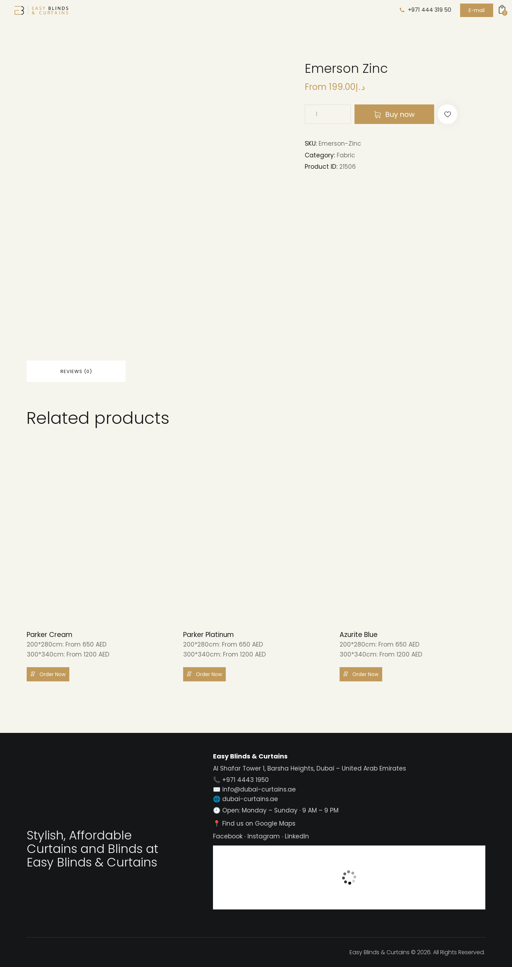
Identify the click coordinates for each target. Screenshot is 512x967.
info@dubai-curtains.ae (259, 789)
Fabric (346, 155)
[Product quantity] (328, 114)
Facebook (227, 836)
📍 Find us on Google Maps (254, 823)
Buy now (400, 114)
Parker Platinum (208, 635)
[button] (447, 114)
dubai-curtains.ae (250, 799)
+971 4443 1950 (245, 780)
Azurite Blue (359, 635)
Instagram (263, 836)
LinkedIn (297, 836)
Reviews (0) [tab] (76, 371)
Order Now (48, 673)
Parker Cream (50, 635)
